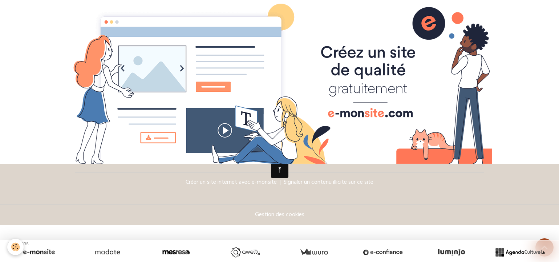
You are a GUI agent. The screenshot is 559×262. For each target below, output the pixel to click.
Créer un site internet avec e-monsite (231, 182)
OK (469, 144)
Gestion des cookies (279, 215)
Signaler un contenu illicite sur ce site (328, 182)
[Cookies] (15, 247)
